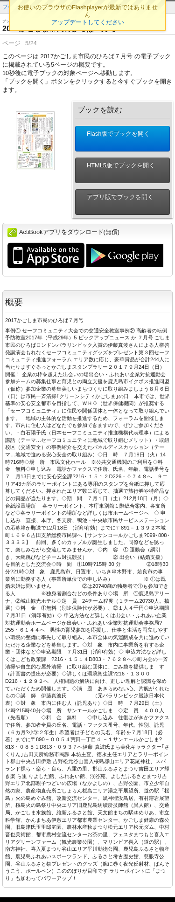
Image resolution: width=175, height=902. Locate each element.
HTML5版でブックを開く (117, 170)
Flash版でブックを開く (114, 138)
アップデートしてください (87, 22)
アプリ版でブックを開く (116, 202)
